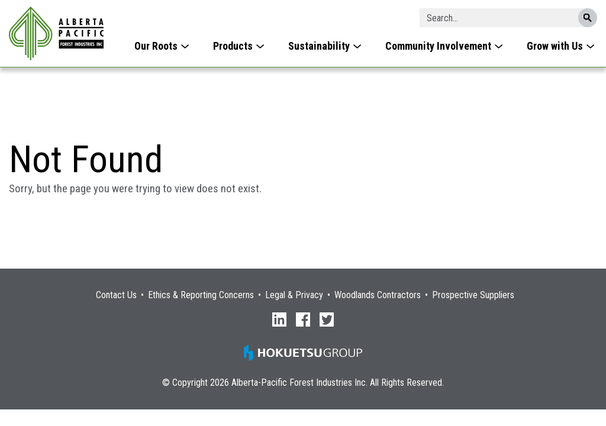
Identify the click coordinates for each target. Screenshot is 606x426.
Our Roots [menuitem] (156, 46)
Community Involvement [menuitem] (438, 46)
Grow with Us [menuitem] (555, 46)
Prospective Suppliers (473, 295)
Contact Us (116, 295)
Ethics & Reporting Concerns (201, 295)
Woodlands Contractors (377, 295)
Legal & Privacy (294, 295)
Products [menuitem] (233, 46)
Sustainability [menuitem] (319, 46)
